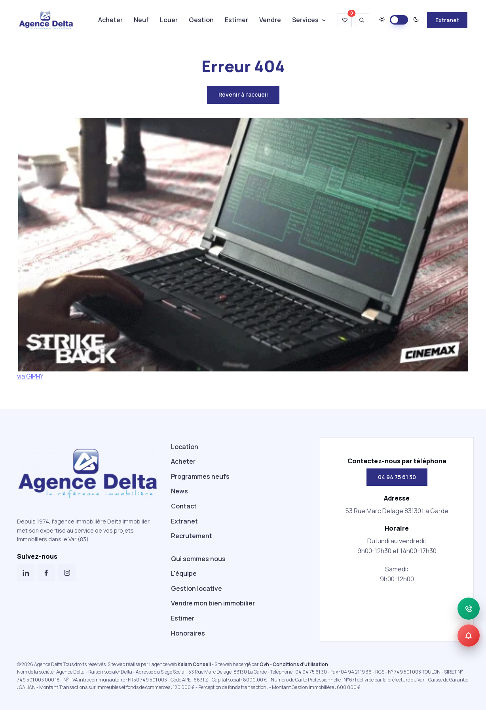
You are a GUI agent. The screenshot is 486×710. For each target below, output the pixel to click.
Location (184, 446)
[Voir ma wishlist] (345, 20)
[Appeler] (469, 609)
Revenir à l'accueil (243, 94)
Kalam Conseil (194, 664)
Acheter (110, 19)
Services (305, 19)
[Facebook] (46, 572)
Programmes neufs (200, 476)
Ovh (264, 664)
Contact (184, 506)
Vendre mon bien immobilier (213, 603)
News (179, 491)
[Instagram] (67, 572)
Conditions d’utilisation (300, 664)
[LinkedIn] (25, 572)
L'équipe (184, 573)
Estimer (236, 19)
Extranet (447, 20)
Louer (169, 19)
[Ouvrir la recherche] (362, 20)
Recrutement (191, 535)
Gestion (201, 19)
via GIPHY (30, 376)
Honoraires (188, 633)
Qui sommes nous (198, 558)
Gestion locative (196, 588)
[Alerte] (469, 635)
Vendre (270, 19)
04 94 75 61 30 (397, 477)
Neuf (141, 19)
